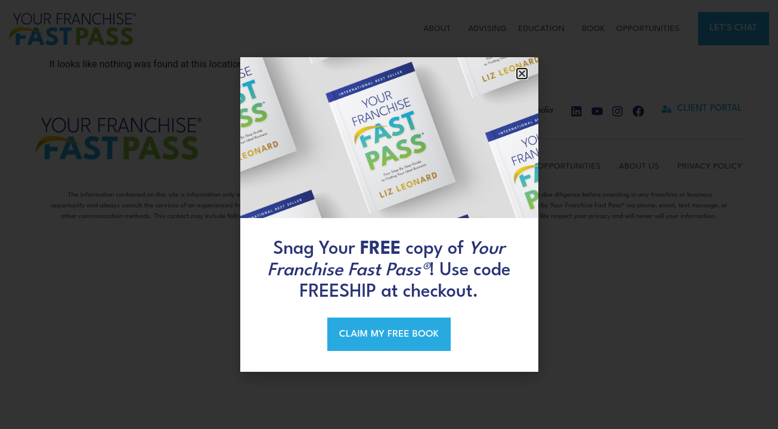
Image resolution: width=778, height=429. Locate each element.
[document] (389, 214)
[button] (521, 73)
